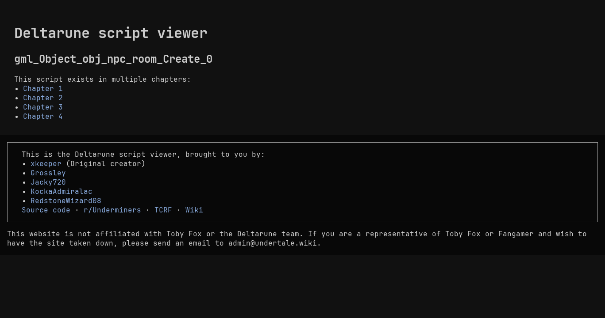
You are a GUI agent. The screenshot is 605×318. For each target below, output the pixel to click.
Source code (46, 210)
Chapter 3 (43, 107)
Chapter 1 (43, 88)
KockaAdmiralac (61, 191)
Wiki (194, 210)
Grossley (48, 173)
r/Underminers (112, 210)
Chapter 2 (43, 97)
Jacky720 (48, 182)
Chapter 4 (43, 116)
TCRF (163, 210)
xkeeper (46, 163)
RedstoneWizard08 (66, 200)
